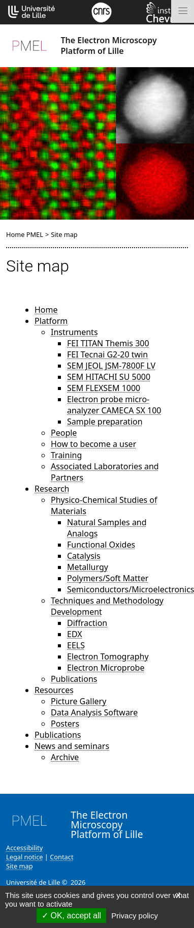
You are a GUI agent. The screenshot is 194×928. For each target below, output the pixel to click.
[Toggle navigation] (182, 11)
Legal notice (24, 856)
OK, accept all (71, 915)
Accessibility (24, 847)
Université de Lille (33, 882)
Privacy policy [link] (134, 915)
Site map (19, 866)
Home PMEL (24, 234)
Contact (61, 856)
